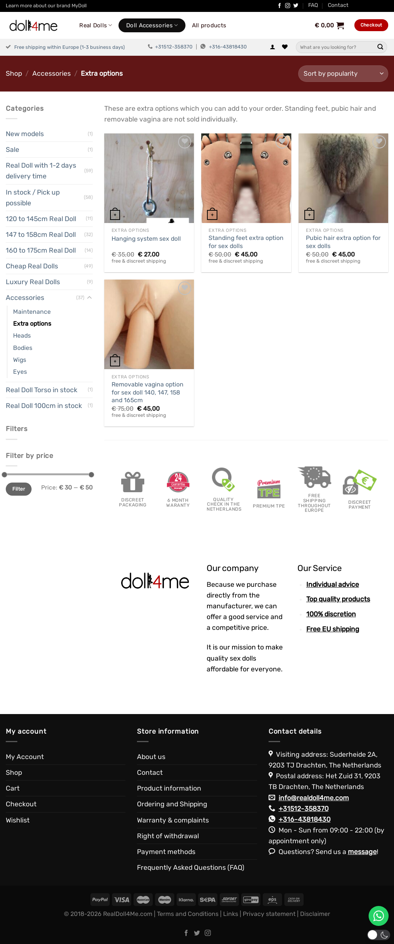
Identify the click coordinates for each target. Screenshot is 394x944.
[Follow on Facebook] (279, 6)
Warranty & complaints (173, 820)
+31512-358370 (173, 47)
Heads (22, 335)
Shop (14, 73)
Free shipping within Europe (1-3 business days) (69, 47)
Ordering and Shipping (172, 804)
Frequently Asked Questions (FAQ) (190, 867)
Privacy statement (269, 913)
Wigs (19, 359)
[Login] (272, 47)
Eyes (20, 371)
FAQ (313, 5)
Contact (338, 5)
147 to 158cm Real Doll (41, 234)
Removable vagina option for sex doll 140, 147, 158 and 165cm (148, 392)
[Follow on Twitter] (295, 6)
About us (151, 757)
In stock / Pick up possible (33, 197)
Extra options (32, 323)
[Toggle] (89, 298)
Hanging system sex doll (146, 238)
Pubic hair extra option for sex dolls (343, 242)
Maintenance (32, 311)
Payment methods (166, 852)
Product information (169, 788)
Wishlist (18, 820)
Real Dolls (95, 25)
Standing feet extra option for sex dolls (246, 242)
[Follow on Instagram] (287, 6)
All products (209, 25)
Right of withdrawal (168, 836)
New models (25, 134)
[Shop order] (343, 73)
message (362, 852)
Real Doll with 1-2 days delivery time (41, 170)
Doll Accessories (152, 25)
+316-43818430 (228, 47)
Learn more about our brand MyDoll (46, 5)
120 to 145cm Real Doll (41, 219)
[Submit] (380, 47)
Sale (12, 149)
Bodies (22, 347)
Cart (13, 788)
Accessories (51, 73)
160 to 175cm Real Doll (41, 250)
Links (230, 913)
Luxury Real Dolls (33, 282)
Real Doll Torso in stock (41, 390)
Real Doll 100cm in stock (44, 406)
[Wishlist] (284, 47)
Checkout (21, 804)
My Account (25, 757)
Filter (18, 489)
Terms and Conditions (188, 913)
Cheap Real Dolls (32, 266)
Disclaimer (315, 913)
